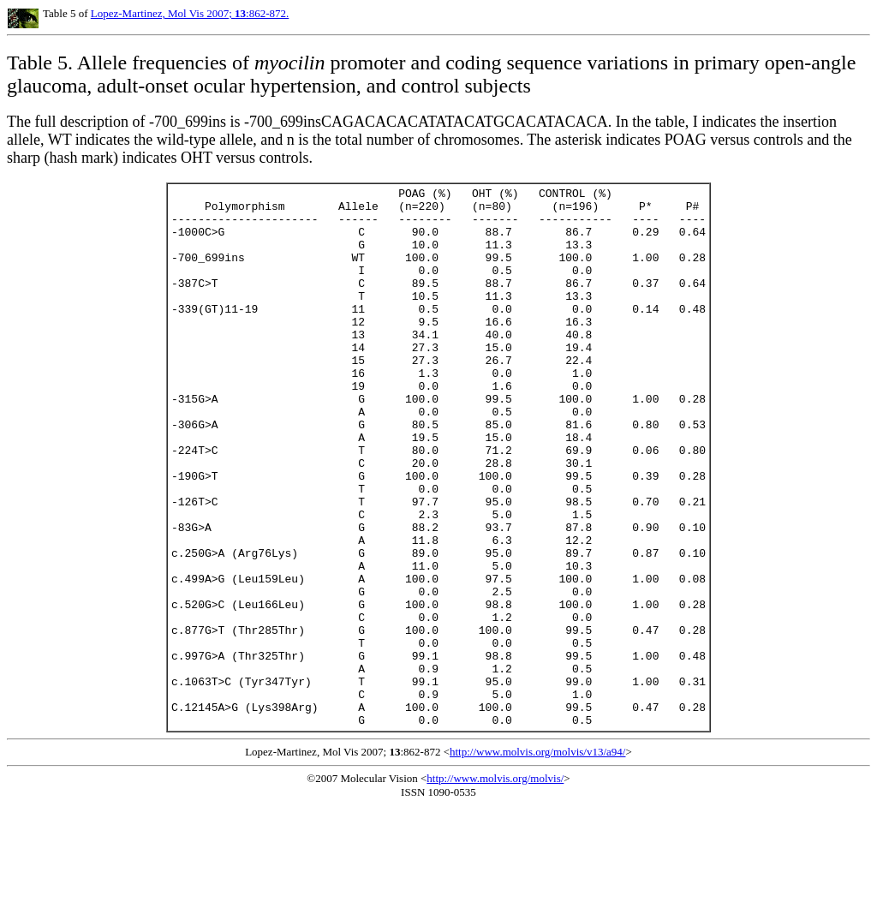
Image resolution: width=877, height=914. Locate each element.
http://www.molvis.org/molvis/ (495, 886)
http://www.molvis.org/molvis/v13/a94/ (537, 859)
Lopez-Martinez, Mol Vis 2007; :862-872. (190, 13)
